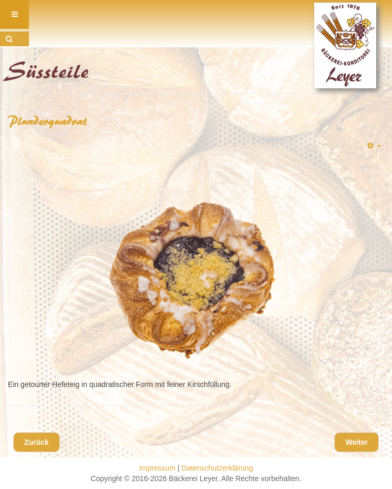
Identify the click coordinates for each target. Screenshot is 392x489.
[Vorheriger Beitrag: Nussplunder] (36, 442)
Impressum (157, 468)
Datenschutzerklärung (217, 468)
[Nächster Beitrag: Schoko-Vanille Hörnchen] (356, 442)
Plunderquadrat (47, 121)
